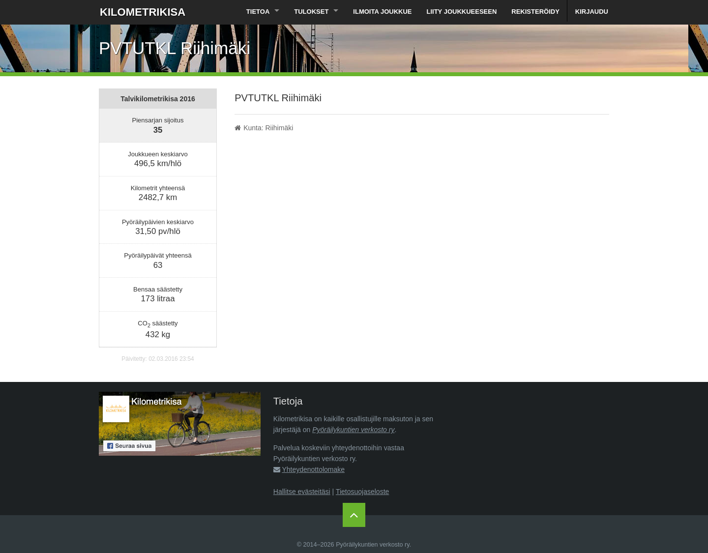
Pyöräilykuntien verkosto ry (353, 430)
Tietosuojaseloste (362, 491)
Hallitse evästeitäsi (301, 491)
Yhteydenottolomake (313, 469)
